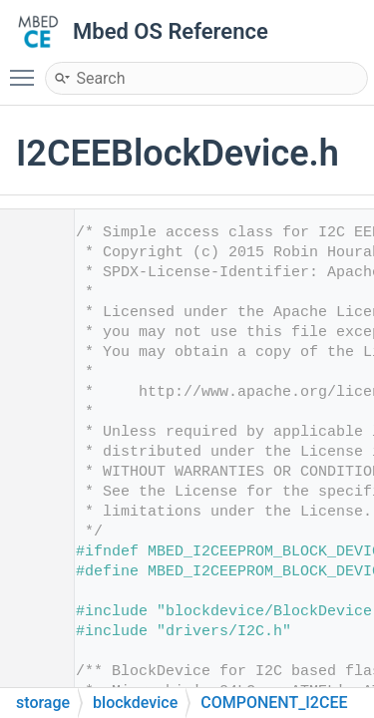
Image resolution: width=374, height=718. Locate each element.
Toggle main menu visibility (27, 69)
